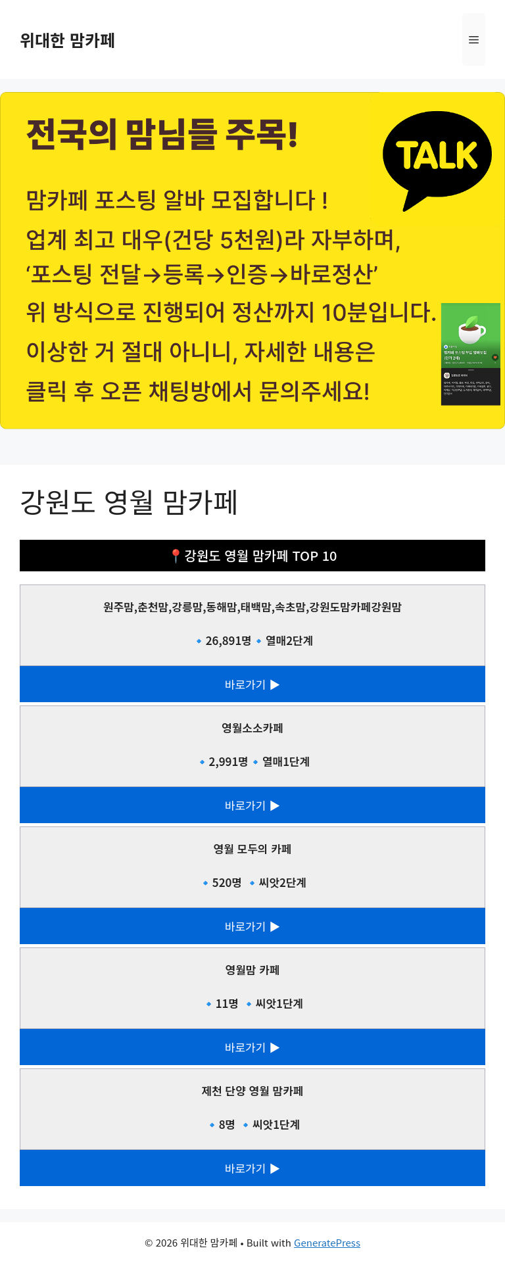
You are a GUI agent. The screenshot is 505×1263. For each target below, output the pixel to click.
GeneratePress (327, 1242)
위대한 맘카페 (67, 39)
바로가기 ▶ (252, 684)
